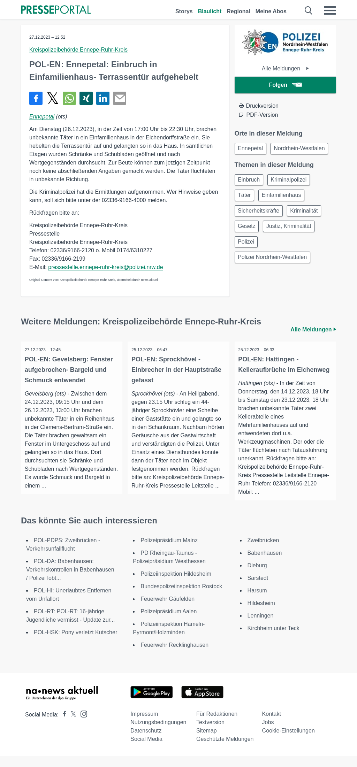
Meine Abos (271, 11)
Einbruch (250, 198)
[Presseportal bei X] (71, 726)
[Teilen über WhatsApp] (69, 98)
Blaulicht (210, 11)
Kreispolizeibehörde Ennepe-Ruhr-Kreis (78, 50)
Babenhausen (265, 564)
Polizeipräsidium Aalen (168, 623)
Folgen (285, 85)
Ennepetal (41, 117)
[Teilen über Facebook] (36, 98)
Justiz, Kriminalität (292, 248)
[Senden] (119, 98)
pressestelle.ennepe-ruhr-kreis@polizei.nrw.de (105, 267)
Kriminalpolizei (292, 198)
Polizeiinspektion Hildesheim (175, 585)
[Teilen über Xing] (86, 98)
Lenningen (261, 627)
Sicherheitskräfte (260, 232)
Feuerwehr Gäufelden (167, 610)
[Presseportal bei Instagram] (81, 725)
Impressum (144, 725)
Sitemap (206, 742)
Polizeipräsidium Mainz (169, 551)
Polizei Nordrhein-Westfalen (273, 282)
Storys (184, 11)
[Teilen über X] (52, 98)
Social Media (146, 750)
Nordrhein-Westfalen (264, 166)
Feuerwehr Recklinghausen (174, 656)
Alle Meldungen (285, 68)
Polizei (247, 265)
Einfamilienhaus (285, 215)
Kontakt (271, 725)
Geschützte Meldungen (225, 750)
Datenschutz (145, 742)
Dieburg (257, 577)
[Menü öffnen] (330, 10)
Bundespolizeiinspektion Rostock (181, 597)
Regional (238, 11)
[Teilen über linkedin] (102, 98)
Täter (245, 215)
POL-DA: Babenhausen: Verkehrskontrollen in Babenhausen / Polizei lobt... (70, 580)
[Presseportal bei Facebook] (62, 726)
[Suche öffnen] (308, 10)
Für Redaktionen (216, 725)
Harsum (257, 602)
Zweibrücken (263, 551)
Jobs (268, 733)
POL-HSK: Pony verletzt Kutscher (75, 643)
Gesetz (248, 248)
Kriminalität (307, 232)
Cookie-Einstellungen (288, 742)
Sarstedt (258, 589)
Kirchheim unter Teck (273, 639)
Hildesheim (261, 614)
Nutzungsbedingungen (158, 733)
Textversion (210, 733)
